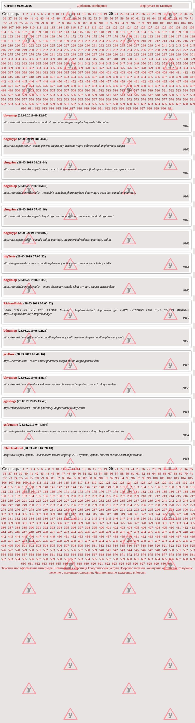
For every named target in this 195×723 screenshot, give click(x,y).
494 (171, 86)
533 (52, 95)
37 (10, 18)
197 (52, 41)
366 (59, 68)
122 (114, 27)
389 (24, 72)
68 (175, 18)
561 (52, 99)
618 (79, 108)
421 (52, 77)
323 (150, 59)
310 (59, 59)
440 (185, 77)
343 (94, 63)
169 (52, 36)
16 (89, 14)
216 (185, 41)
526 (3, 95)
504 (45, 90)
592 (73, 104)
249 (24, 50)
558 (31, 99)
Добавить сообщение (92, 5)
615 (58, 108)
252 (45, 50)
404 (129, 72)
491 (150, 86)
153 (136, 32)
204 (101, 41)
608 (185, 104)
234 (115, 45)
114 (59, 27)
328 (185, 59)
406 (143, 72)
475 (38, 86)
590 (59, 104)
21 (116, 14)
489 (136, 86)
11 (62, 14)
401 (108, 72)
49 (74, 18)
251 (38, 50)
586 (31, 104)
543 (122, 95)
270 (171, 50)
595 (94, 104)
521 (164, 90)
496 (185, 86)
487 (122, 86)
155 (150, 32)
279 (38, 54)
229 (80, 45)
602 (143, 104)
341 (80, 63)
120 (100, 27)
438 (171, 77)
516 (129, 90)
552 (185, 95)
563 (66, 99)
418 (31, 77)
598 (115, 104)
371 (94, 68)
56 (111, 18)
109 (25, 27)
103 (176, 23)
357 (192, 63)
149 (108, 32)
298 (171, 54)
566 (87, 99)
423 (66, 77)
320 (129, 59)
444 (17, 81)
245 (192, 45)
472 (17, 86)
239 (150, 45)
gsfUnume (11, 424)
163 (10, 36)
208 (129, 41)
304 (17, 59)
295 (150, 54)
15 (84, 14)
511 (94, 90)
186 (171, 36)
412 (185, 72)
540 (101, 95)
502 (31, 90)
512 (101, 90)
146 (87, 32)
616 (65, 108)
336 (45, 63)
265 (136, 50)
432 (129, 77)
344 (101, 63)
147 (94, 32)
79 (42, 23)
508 (73, 90)
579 (178, 99)
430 (115, 77)
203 (94, 41)
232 (101, 45)
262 (115, 50)
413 (192, 72)
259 (94, 50)
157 (164, 32)
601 (136, 104)
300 (185, 54)
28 (154, 14)
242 (171, 45)
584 (17, 104)
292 (129, 54)
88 (90, 23)
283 (66, 54)
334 (31, 63)
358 (3, 68)
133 (191, 27)
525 (192, 90)
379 (150, 68)
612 (37, 108)
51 (84, 18)
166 (31, 36)
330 (3, 63)
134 (3, 32)
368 (73, 68)
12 (68, 14)
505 (52, 90)
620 (93, 108)
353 (164, 63)
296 (157, 54)
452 (73, 81)
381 (164, 68)
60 (132, 18)
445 (24, 81)
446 (31, 81)
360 (17, 68)
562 (59, 99)
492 (157, 86)
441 (192, 77)
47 (63, 18)
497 (192, 86)
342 (87, 63)
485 (108, 86)
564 (73, 99)
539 (94, 95)
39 (20, 18)
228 (73, 45)
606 (171, 104)
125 (135, 27)
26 (143, 14)
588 (45, 104)
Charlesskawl (13, 448)
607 (178, 104)
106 (4, 27)
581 (192, 99)
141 (52, 32)
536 (73, 95)
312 (73, 59)
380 (157, 68)
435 (150, 77)
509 (80, 90)
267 (150, 50)
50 (79, 18)
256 (73, 50)
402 (115, 72)
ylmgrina (10, 162)
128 (156, 27)
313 (80, 59)
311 (66, 59)
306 (31, 59)
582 (3, 104)
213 (164, 41)
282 (59, 54)
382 (171, 68)
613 (44, 108)
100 (155, 23)
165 (24, 36)
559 (38, 99)
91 (106, 23)
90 (100, 23)
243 (178, 45)
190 (3, 41)
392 (45, 72)
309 (52, 59)
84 (68, 23)
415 (10, 77)
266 (143, 50)
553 (192, 95)
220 (17, 45)
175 (94, 36)
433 (136, 77)
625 (128, 108)
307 (38, 59)
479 (66, 86)
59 (127, 18)
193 (24, 41)
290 (115, 54)
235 (122, 45)
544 (129, 95)
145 (80, 32)
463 (150, 81)
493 (164, 86)
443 (10, 81)
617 (72, 108)
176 (101, 36)
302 (3, 59)
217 (192, 41)
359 (10, 68)
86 (79, 23)
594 (87, 104)
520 (157, 90)
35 (191, 14)
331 (10, 63)
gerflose (9, 354)
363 (38, 68)
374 (115, 68)
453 (80, 81)
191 (10, 41)
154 (143, 32)
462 (143, 81)
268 (157, 50)
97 (138, 23)
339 (66, 63)
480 (73, 86)
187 (178, 36)
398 (87, 72)
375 (122, 68)
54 (100, 18)
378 (143, 68)
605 (164, 104)
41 (31, 18)
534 (59, 95)
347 (122, 63)
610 (23, 108)
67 (170, 18)
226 (59, 45)
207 (122, 41)
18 (100, 14)
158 (171, 32)
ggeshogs (10, 401)
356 (185, 63)
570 (115, 99)
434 (143, 77)
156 (157, 32)
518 (143, 90)
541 (108, 95)
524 (185, 90)
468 (185, 81)
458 (115, 81)
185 (164, 36)
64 (154, 18)
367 (66, 68)
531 (38, 95)
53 (95, 18)
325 (164, 59)
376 (129, 68)
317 (108, 59)
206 (115, 41)
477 (52, 86)
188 (185, 36)
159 (178, 32)
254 (59, 50)
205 (108, 41)
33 (180, 14)
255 (66, 50)
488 (129, 86)
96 (132, 23)
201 (80, 41)
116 (73, 27)
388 (17, 72)
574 (143, 99)
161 (192, 32)
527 (10, 95)
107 (11, 27)
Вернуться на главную (156, 5)
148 (101, 32)
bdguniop (10, 186)
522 (171, 90)
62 (143, 18)
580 (185, 99)
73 (10, 23)
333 (24, 63)
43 (42, 18)
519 (150, 90)
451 (66, 81)
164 (17, 36)
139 (38, 32)
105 (190, 23)
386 (3, 72)
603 (150, 104)
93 (116, 23)
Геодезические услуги (103, 568)
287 (94, 54)
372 (101, 68)
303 (10, 59)
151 (122, 32)
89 (95, 23)
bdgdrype (10, 139)
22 (122, 14)
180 (129, 36)
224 (45, 45)
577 (164, 99)
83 (63, 23)
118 (87, 27)
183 (150, 36)
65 (159, 18)
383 (178, 68)
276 (17, 54)
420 (45, 77)
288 (101, 54)
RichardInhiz (13, 303)
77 (31, 23)
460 (129, 81)
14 (78, 14)
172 (73, 36)
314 (87, 59)
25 (138, 14)
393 (52, 72)
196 (45, 41)
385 (192, 68)
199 (66, 41)
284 (73, 54)
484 (101, 86)
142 (59, 32)
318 (115, 59)
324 (157, 59)
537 (80, 95)
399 (94, 72)
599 (122, 104)
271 (178, 50)
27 (148, 14)
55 (106, 18)
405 (136, 72)
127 (149, 27)
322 (143, 59)
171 (66, 36)
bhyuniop (10, 115)
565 (80, 99)
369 (80, 68)
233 (108, 45)
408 (157, 72)
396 (73, 72)
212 (157, 41)
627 (142, 108)
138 (31, 32)
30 (164, 14)
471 (10, 86)
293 (136, 54)
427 (94, 77)
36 (4, 18)
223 (38, 45)
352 (157, 63)
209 (136, 41)
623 (114, 108)
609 (192, 104)
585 (24, 104)
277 (24, 54)
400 (101, 72)
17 (94, 14)
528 (17, 95)
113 (52, 27)
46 (58, 18)
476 (45, 86)
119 (94, 27)
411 (178, 72)
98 (143, 23)
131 (177, 27)
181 (136, 36)
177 (108, 36)
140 (45, 32)
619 (86, 108)
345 (108, 63)
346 (115, 63)
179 (122, 36)
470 (3, 86)
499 (10, 90)
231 (94, 45)
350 (143, 63)
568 (101, 99)
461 (136, 81)
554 (3, 99)
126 (142, 27)
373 (108, 68)
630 (163, 108)
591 (66, 104)
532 (45, 95)
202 (87, 41)
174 (87, 36)
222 (31, 45)
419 (38, 77)
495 (178, 86)
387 (10, 72)
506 (59, 90)
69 (180, 18)
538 (87, 95)
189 (192, 36)
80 (47, 23)
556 (17, 99)
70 (186, 18)
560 (45, 99)
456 (101, 81)
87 (84, 23)
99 (148, 23)
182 (143, 36)
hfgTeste (10, 256)
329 (192, 59)
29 (159, 14)
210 (143, 41)
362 (31, 68)
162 (3, 36)
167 (38, 36)
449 (52, 81)
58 (122, 18)
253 (52, 50)
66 (164, 18)
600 (129, 104)
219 (10, 45)
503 (38, 90)
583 (10, 104)
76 (26, 23)
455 (94, 81)
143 (66, 32)
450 (59, 81)
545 (136, 95)
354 (171, 63)
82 (58, 23)
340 (73, 63)
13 (73, 14)
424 (73, 77)
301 (192, 54)
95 (127, 23)
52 (90, 18)
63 (148, 18)
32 (175, 14)
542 (115, 95)
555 (10, 99)
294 (143, 54)
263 (122, 50)
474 (31, 86)
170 (59, 36)
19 (105, 14)
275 (10, 54)
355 (178, 63)
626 (135, 108)
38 (15, 18)
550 (171, 95)
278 (31, 54)
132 (184, 27)
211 (150, 41)
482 (87, 86)
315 (94, 59)
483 (94, 86)
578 (171, 99)
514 (115, 90)
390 (31, 72)
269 (164, 50)
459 (122, 81)
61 (138, 18)
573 (136, 99)
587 (38, 104)
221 (24, 45)
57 (116, 18)
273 (192, 50)
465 (164, 81)
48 (68, 18)
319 (122, 59)
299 (178, 54)
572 (129, 99)
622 (107, 108)
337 (52, 63)
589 (52, 104)
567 (94, 99)
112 (45, 27)
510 (87, 90)
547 (150, 95)
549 (164, 95)
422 (59, 77)
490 (143, 86)
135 (10, 32)
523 (178, 90)
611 (30, 108)
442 (3, 81)
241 (164, 45)
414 (3, 77)
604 (157, 104)
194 (31, 41)
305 (24, 59)
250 (31, 50)
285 (80, 54)
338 (59, 63)
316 (101, 59)
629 (156, 108)
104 (183, 23)
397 (80, 72)
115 (66, 27)
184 (157, 36)
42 (36, 18)
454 (87, 81)
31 (170, 14)
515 (122, 90)
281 (52, 54)
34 (186, 14)
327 (178, 59)
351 (150, 63)
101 (162, 23)
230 (87, 45)
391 (38, 72)
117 (80, 27)
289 (108, 54)
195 (38, 41)
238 (143, 45)
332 (17, 63)
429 (108, 77)
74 (15, 23)
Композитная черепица (70, 568)
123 (121, 27)
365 (52, 68)
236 (129, 45)
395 (66, 72)
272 (185, 50)
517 (136, 90)
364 (45, 68)
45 (52, 18)
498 (3, 90)
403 (122, 72)
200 (73, 41)
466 (171, 81)
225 (52, 45)
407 (150, 72)
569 (108, 99)
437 (164, 77)
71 (191, 18)
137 (24, 32)
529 (24, 95)
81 (52, 23)
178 (115, 36)
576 (157, 99)
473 (24, 86)
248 (17, 50)
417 (24, 77)
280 (45, 54)
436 (157, 77)
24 (132, 14)
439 (178, 77)
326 (171, 59)
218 (3, 45)
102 (169, 23)
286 (87, 54)
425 (80, 77)
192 (17, 41)
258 (87, 50)
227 (66, 45)
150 (115, 32)
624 (121, 108)
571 (122, 99)
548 (157, 95)
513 (108, 90)
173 (80, 36)
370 (87, 68)
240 (157, 45)
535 (66, 95)
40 (26, 18)
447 (38, 81)
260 (101, 50)
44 (47, 18)
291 (122, 54)
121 (107, 27)
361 (24, 68)
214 (171, 41)
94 (122, 23)
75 (20, 23)
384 (185, 68)
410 (171, 72)
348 (129, 63)
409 (164, 72)
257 (80, 50)
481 (80, 86)
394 (59, 72)
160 (185, 32)
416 (17, 77)
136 (17, 32)
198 (59, 41)
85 (74, 23)
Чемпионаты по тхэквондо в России (120, 572)
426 (87, 77)
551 (178, 95)
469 (192, 81)
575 (150, 99)
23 (127, 14)
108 (18, 27)
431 (122, 77)
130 (170, 27)
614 (51, 108)
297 (164, 54)
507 (66, 90)
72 (4, 23)
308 (45, 59)
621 (100, 108)
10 (57, 14)
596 (101, 104)
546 (143, 95)
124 (128, 27)
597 (108, 104)
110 (32, 27)
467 (178, 81)
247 (10, 50)
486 (115, 86)
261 (108, 50)
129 (163, 27)
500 (17, 90)
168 (45, 36)
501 (24, 90)
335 (38, 63)
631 (170, 108)
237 (136, 45)
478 (59, 86)
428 (101, 77)
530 (31, 95)
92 (111, 23)
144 (73, 32)
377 (136, 68)
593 (80, 104)
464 (157, 81)
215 (178, 41)
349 (136, 63)
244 (185, 45)
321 (136, 59)
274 (3, 54)
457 (108, 81)
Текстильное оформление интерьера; (28, 568)
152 (129, 32)
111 (38, 27)
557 (24, 99)
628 (149, 108)
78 (36, 23)
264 (129, 50)
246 (3, 50)
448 (45, 81)
